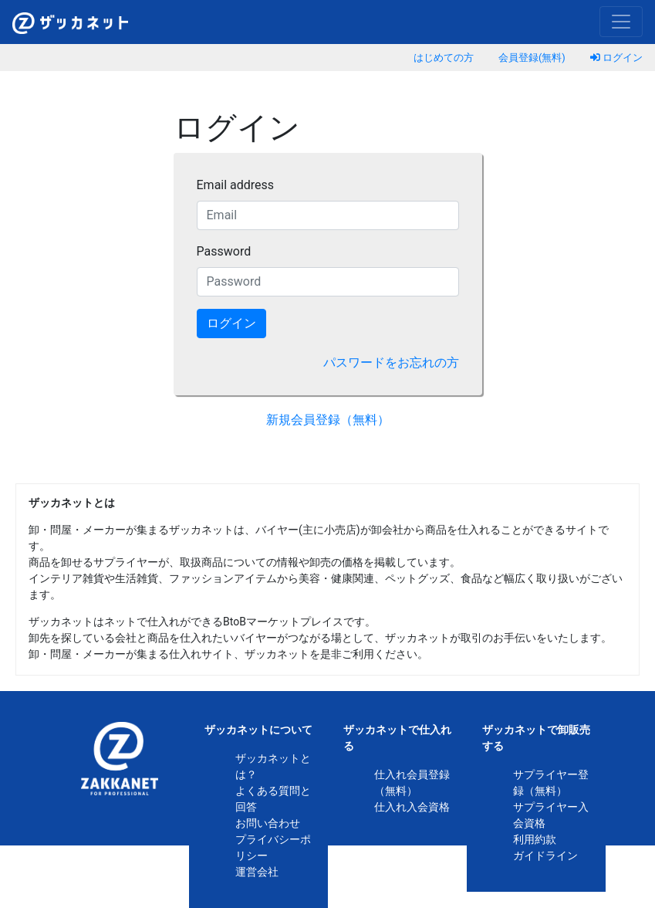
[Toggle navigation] (621, 21)
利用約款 (534, 839)
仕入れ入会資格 (412, 807)
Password (224, 251)
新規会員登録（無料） (328, 419)
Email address (236, 185)
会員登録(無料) (532, 57)
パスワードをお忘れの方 (391, 362)
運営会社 (257, 872)
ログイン (616, 57)
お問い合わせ (267, 823)
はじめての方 (444, 57)
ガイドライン (545, 855)
